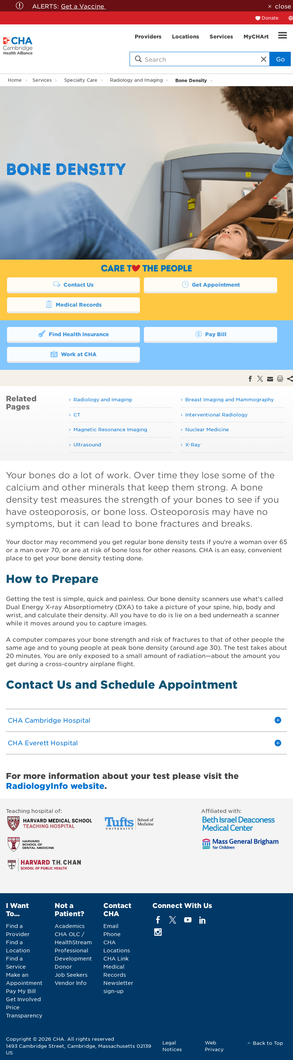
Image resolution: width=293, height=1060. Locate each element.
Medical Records (73, 304)
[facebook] (158, 920)
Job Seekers (71, 974)
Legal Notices (172, 1045)
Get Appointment (211, 284)
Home (15, 80)
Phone (112, 934)
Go (280, 59)
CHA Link (115, 958)
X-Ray (192, 444)
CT (76, 414)
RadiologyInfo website (55, 785)
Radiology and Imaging (136, 80)
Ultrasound (87, 444)
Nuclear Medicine (207, 429)
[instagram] (158, 932)
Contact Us (73, 284)
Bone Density (191, 80)
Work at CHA (73, 354)
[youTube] (187, 920)
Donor (63, 966)
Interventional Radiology (216, 414)
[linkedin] (202, 920)
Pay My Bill (21, 991)
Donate (270, 18)
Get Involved (23, 999)
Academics (70, 925)
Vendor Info (71, 982)
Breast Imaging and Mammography (229, 399)
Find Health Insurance (73, 334)
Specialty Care (80, 80)
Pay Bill (211, 334)
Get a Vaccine (83, 6)
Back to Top (268, 1043)
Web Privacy (214, 1045)
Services (42, 80)
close (283, 6)
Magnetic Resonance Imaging (110, 429)
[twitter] (173, 920)
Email (110, 925)
